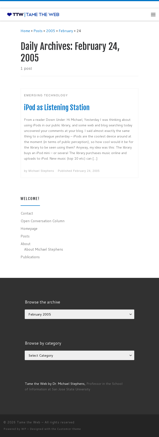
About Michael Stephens (43, 249)
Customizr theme (69, 429)
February (66, 30)
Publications (30, 256)
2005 (50, 30)
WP (23, 429)
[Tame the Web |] (33, 14)
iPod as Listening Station (57, 107)
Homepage (29, 228)
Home (25, 30)
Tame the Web (28, 422)
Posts (38, 30)
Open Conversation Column (42, 220)
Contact (27, 213)
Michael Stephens (41, 171)
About (26, 243)
